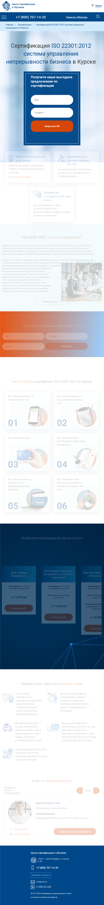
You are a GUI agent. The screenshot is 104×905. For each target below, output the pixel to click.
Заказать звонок (41, 875)
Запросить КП (52, 127)
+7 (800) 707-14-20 (31, 17)
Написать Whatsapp (76, 17)
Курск (98, 5)
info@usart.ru (41, 882)
